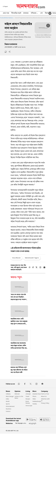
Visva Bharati (16, 258)
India (7, 399)
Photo (34, 396)
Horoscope (29, 405)
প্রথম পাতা (6, 13)
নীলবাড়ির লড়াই (16, 13)
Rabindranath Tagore (32, 258)
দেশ (41, 13)
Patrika (35, 404)
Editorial (17, 394)
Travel (27, 396)
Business (8, 409)
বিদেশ (46, 13)
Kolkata (8, 394)
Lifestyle (28, 394)
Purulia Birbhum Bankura (6, 17)
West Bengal (9, 396)
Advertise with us (45, 399)
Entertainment (10, 406)
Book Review (28, 402)
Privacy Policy (45, 403)
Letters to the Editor (19, 397)
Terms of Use (45, 394)
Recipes (28, 399)
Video (34, 399)
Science (8, 411)
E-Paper (5, 6)
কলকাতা (26, 13)
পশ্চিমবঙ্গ (34, 13)
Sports (8, 404)
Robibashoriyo (37, 401)
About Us (44, 396)
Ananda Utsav (37, 394)
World (7, 401)
